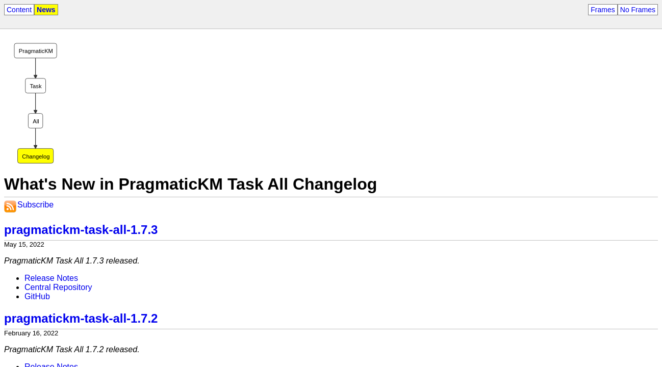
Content (19, 10)
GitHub (37, 296)
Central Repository (58, 287)
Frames (603, 10)
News (46, 10)
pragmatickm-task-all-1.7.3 (81, 230)
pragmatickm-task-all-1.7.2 (81, 318)
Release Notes (51, 278)
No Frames (637, 10)
